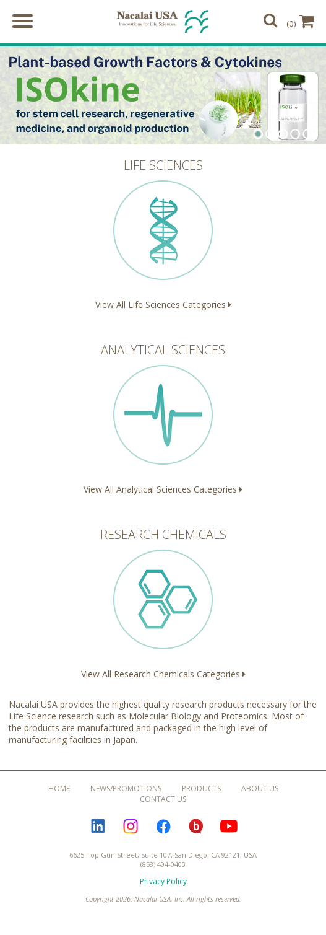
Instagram (130, 826)
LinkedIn (97, 826)
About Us (259, 788)
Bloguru (196, 826)
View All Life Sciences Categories (163, 233)
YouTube (229, 826)
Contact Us (163, 799)
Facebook (163, 826)
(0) (300, 21)
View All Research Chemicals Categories (163, 603)
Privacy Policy (163, 881)
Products (201, 788)
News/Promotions (125, 788)
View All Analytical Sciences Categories (163, 418)
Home (59, 788)
